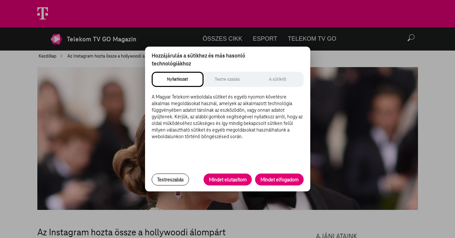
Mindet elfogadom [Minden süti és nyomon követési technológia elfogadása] (279, 180)
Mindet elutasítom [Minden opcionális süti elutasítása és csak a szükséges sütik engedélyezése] (227, 180)
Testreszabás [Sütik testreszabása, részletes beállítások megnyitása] (170, 180)
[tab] (178, 79)
